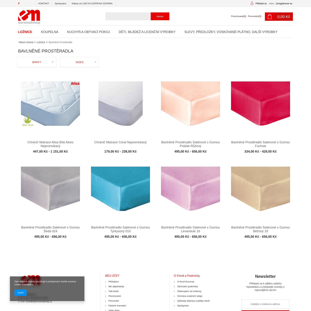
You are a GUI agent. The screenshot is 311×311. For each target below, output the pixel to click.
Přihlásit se (261, 3)
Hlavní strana (26, 42)
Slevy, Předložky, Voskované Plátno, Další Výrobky (230, 32)
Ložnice (25, 32)
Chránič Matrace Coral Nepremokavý (120, 141)
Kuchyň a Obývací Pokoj (88, 32)
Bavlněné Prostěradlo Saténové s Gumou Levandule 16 (190, 228)
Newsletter (265, 283)
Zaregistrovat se (284, 3)
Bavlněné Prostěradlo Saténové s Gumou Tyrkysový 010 (120, 228)
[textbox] (136, 16)
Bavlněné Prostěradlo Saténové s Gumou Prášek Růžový (190, 143)
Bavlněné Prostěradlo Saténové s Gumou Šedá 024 (50, 228)
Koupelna (49, 32)
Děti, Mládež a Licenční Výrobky (147, 32)
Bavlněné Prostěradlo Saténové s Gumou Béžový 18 (260, 228)
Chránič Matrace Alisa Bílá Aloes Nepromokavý (50, 143)
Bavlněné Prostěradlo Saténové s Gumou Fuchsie (260, 143)
